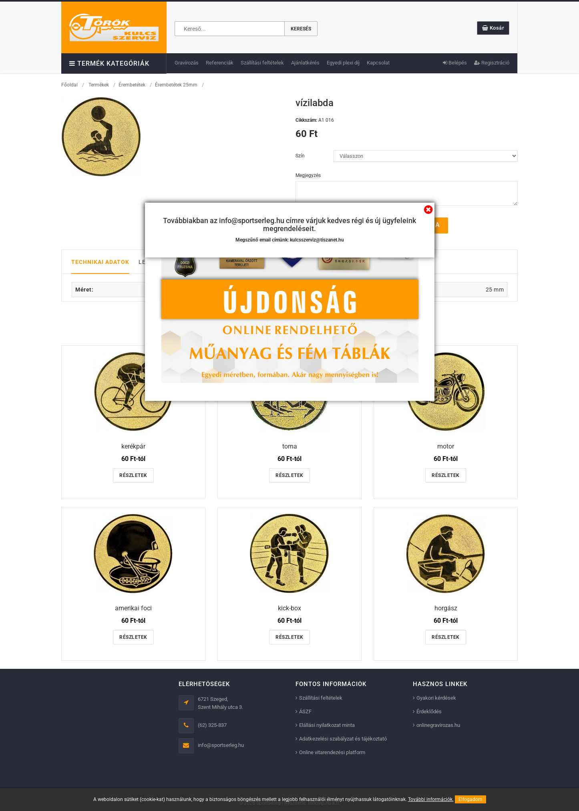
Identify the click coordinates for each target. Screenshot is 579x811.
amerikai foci (133, 608)
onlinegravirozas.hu (438, 725)
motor (445, 446)
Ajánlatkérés (305, 63)
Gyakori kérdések (436, 698)
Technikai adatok (100, 261)
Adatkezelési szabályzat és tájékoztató (343, 739)
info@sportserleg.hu (221, 745)
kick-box (289, 608)
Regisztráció (491, 63)
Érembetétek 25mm (176, 85)
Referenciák (219, 63)
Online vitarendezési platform (332, 752)
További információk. (431, 799)
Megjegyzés (308, 175)
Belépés (455, 63)
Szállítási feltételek (262, 63)
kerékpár (133, 446)
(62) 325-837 (212, 725)
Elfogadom (470, 799)
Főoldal (69, 85)
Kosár (493, 28)
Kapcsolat (378, 63)
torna (289, 446)
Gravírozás (187, 63)
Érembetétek (132, 85)
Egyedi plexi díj (343, 63)
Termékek (98, 85)
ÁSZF (305, 711)
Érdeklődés (429, 711)
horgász (445, 608)
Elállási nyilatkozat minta (327, 725)
